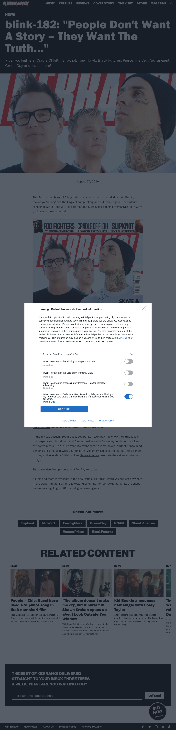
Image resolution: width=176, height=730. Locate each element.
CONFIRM (64, 409)
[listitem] (88, 354)
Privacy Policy (106, 420)
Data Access (87, 420)
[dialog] (88, 365)
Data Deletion (69, 420)
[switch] (128, 361)
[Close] (145, 309)
